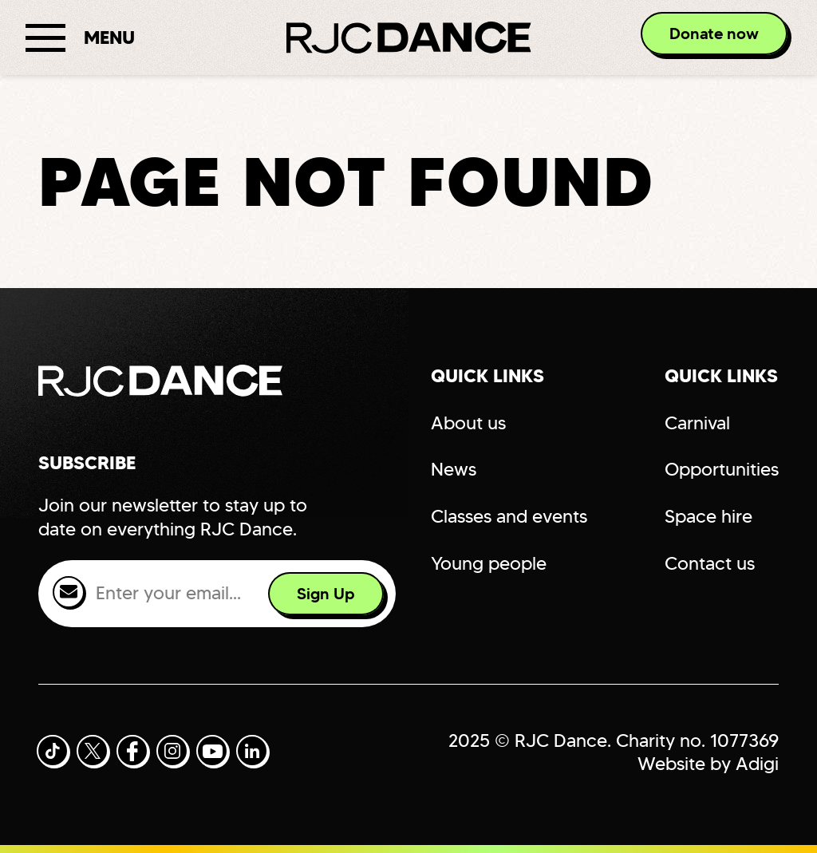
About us (468, 423)
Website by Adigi (708, 763)
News (453, 469)
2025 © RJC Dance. (529, 740)
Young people (489, 563)
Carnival (697, 423)
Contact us (710, 563)
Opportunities (722, 469)
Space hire (708, 516)
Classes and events (509, 516)
